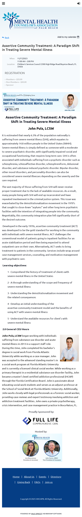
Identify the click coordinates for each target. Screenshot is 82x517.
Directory (56, 476)
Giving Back (23, 482)
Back (7, 37)
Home (16, 476)
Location (11, 64)
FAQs (37, 482)
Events (42, 476)
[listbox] (68, 37)
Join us (49, 482)
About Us (29, 476)
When (12, 58)
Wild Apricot (36, 514)
